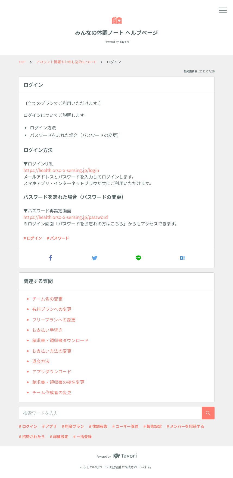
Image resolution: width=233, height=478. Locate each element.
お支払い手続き (47, 330)
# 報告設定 (152, 426)
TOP (22, 61)
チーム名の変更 (47, 298)
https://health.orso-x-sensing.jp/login (61, 170)
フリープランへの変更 (53, 319)
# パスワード (58, 238)
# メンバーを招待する (185, 426)
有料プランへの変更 (51, 309)
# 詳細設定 (59, 436)
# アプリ (49, 426)
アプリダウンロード (51, 371)
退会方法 (40, 361)
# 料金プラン (73, 426)
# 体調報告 (98, 426)
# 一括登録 (82, 436)
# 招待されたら (32, 436)
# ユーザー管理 (125, 426)
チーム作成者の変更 (51, 392)
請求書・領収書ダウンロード (60, 340)
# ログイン (32, 238)
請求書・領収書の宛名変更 (58, 382)
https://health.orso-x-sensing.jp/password (65, 217)
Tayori (116, 466)
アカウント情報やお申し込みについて (66, 61)
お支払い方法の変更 (51, 351)
